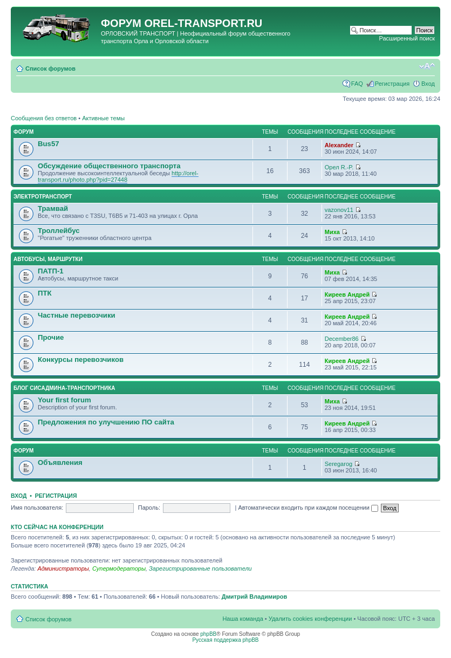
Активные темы (103, 118)
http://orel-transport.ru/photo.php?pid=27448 (118, 176)
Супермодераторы (119, 568)
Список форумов (50, 68)
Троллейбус (59, 231)
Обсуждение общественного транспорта (109, 166)
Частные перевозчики (76, 315)
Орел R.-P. (339, 167)
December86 (342, 338)
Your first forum (64, 400)
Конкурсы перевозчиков (81, 359)
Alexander (339, 145)
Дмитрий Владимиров (254, 596)
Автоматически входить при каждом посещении (308, 507)
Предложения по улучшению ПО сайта (106, 422)
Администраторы (62, 568)
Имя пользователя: (37, 507)
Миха (332, 232)
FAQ (357, 83)
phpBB (208, 634)
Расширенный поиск (407, 38)
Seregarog (338, 464)
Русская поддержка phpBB (225, 640)
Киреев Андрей (347, 294)
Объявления (60, 462)
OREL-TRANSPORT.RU (203, 23)
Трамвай (53, 208)
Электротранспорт (42, 197)
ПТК (45, 293)
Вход (428, 83)
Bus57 (48, 144)
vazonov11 (339, 210)
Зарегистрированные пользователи (200, 568)
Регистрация (392, 83)
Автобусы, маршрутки (48, 259)
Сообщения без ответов (44, 118)
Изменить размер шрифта (427, 66)
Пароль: (149, 507)
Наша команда (242, 618)
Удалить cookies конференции (310, 618)
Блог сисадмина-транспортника (64, 388)
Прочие (51, 337)
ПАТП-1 (51, 271)
